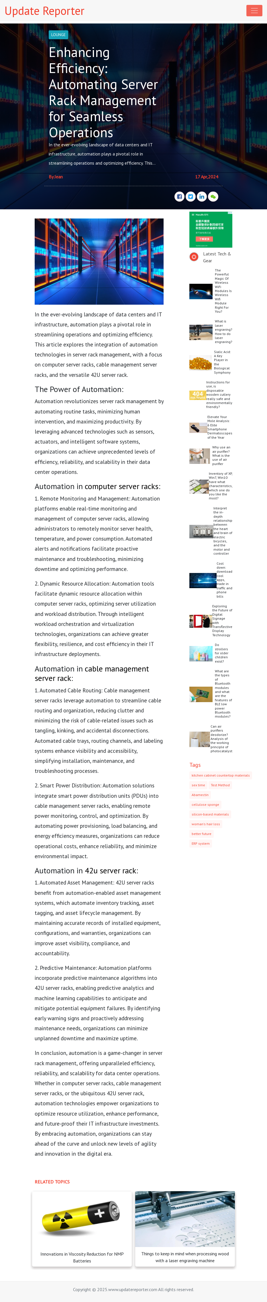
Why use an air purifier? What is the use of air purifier (221, 455)
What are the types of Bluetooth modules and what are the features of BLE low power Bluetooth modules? (223, 693)
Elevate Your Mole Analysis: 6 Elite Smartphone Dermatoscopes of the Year (219, 427)
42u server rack (110, 870)
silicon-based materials (210, 814)
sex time (198, 785)
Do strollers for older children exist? (221, 653)
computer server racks (121, 486)
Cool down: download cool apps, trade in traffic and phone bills (224, 579)
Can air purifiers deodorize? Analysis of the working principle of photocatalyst (221, 738)
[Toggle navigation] (254, 10)
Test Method (220, 785)
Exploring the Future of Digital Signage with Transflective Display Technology (222, 620)
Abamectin (200, 795)
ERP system (201, 843)
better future (201, 834)
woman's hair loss (206, 824)
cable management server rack (92, 673)
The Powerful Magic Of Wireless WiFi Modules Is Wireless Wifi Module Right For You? (223, 291)
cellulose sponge (205, 804)
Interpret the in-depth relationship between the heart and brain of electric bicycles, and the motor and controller (222, 531)
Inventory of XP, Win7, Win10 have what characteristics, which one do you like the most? (220, 485)
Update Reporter (45, 10)
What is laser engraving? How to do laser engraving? (223, 331)
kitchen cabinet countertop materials (221, 775)
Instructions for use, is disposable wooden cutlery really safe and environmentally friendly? (219, 394)
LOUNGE (58, 34)
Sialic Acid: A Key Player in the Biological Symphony (222, 362)
